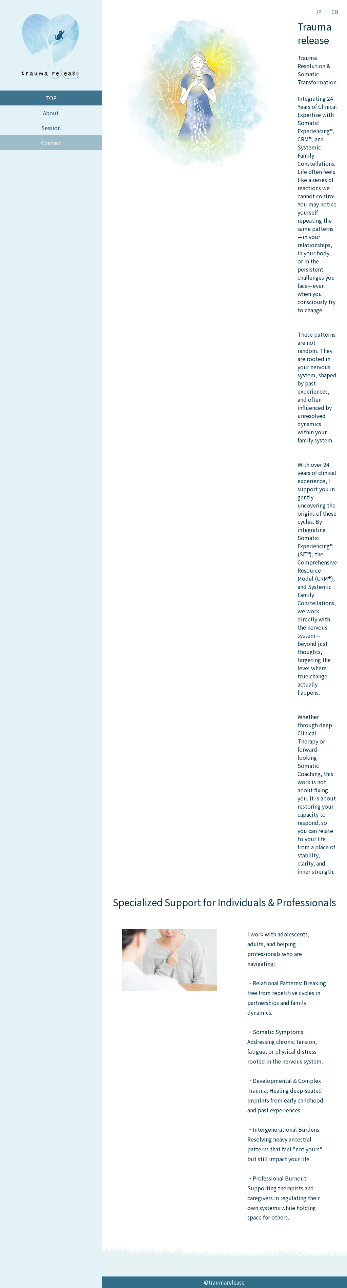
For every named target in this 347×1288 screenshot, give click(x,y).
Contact (51, 143)
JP (318, 11)
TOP (51, 98)
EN (335, 11)
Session (51, 128)
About (51, 113)
